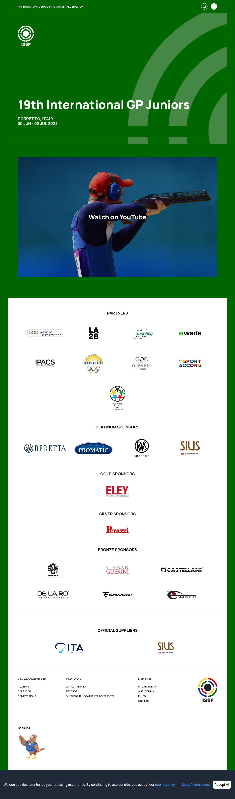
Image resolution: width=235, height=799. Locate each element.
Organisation (147, 686)
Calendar (24, 691)
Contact (144, 701)
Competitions (27, 696)
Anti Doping (146, 691)
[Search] (204, 6)
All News (23, 686)
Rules (142, 696)
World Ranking (76, 686)
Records (71, 691)
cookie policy (165, 784)
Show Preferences (196, 784)
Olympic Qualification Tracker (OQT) (90, 696)
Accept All (222, 784)
